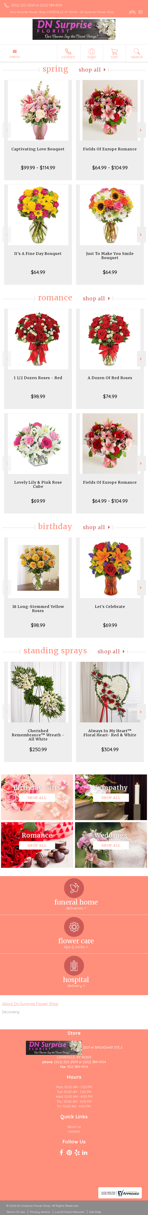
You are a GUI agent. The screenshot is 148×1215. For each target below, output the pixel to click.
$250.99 (38, 749)
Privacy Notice (40, 1212)
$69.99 (38, 501)
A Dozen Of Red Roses (110, 377)
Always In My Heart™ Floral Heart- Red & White (110, 732)
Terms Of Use (15, 1212)
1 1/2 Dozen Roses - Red (38, 377)
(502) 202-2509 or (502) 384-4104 (36, 5)
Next (141, 130)
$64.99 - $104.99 (110, 167)
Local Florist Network (69, 1212)
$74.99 (110, 396)
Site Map (95, 1212)
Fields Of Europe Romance (110, 149)
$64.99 (38, 272)
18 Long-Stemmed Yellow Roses (38, 608)
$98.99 (38, 396)
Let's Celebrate (110, 606)
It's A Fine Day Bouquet (38, 253)
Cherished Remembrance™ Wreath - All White (38, 734)
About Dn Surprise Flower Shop (30, 1003)
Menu (15, 56)
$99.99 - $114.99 (38, 167)
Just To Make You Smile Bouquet (110, 255)
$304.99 (110, 749)
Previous (6, 130)
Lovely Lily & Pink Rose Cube (38, 484)
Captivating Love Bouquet (38, 149)
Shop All (90, 70)
